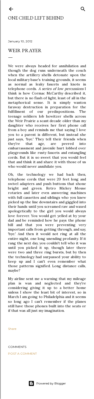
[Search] (83, 8)
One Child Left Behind (36, 18)
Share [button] (12, 329)
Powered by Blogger (47, 383)
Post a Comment (22, 353)
